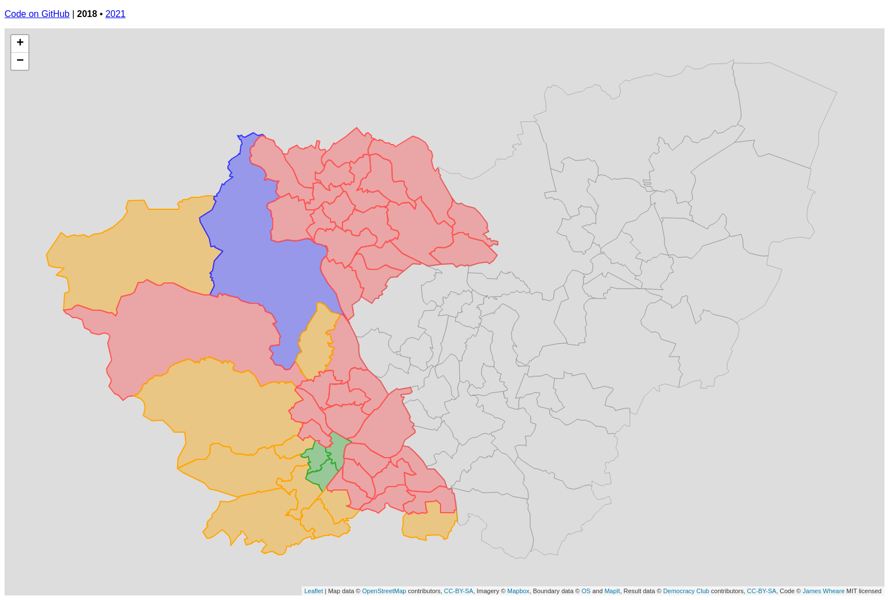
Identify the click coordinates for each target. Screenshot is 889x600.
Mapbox (518, 591)
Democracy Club (686, 591)
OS (586, 591)
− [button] (20, 61)
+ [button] (20, 43)
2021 (115, 14)
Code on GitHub (37, 14)
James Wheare (824, 591)
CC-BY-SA (458, 591)
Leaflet (313, 591)
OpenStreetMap (384, 591)
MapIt (612, 591)
